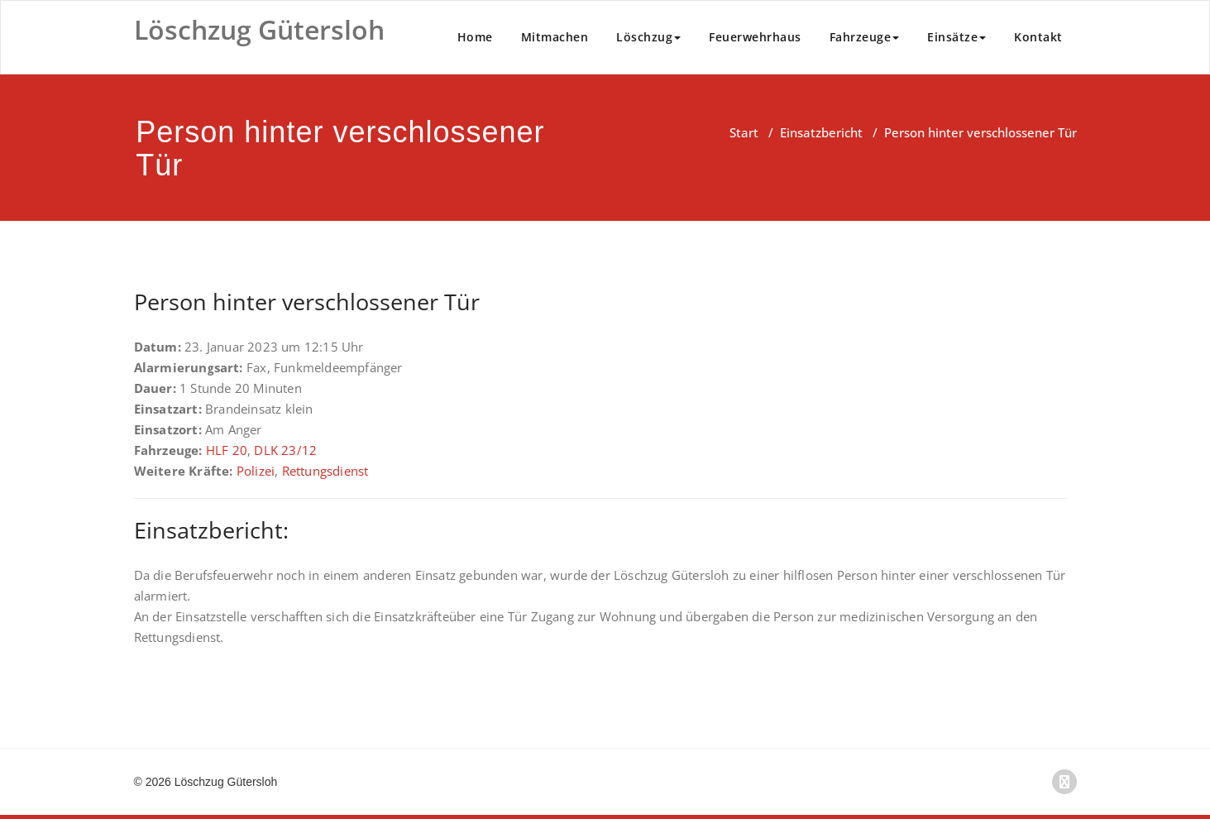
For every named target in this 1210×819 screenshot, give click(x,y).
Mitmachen (555, 37)
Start (743, 132)
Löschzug (648, 37)
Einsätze (956, 37)
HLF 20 (226, 450)
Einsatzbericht (821, 132)
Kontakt (1038, 37)
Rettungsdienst (325, 470)
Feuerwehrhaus (755, 37)
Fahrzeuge (865, 37)
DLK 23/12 (285, 450)
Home (475, 37)
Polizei (256, 470)
